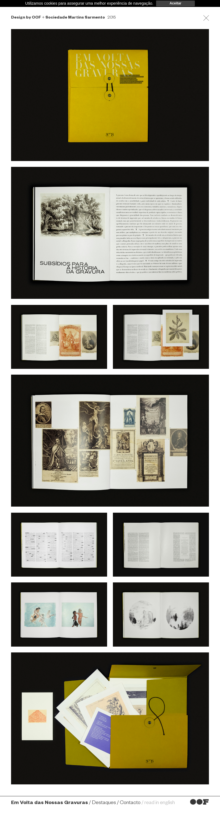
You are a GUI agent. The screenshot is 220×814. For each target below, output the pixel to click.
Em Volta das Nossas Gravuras (49, 803)
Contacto (130, 803)
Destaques (104, 803)
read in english (159, 803)
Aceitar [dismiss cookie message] (176, 3)
